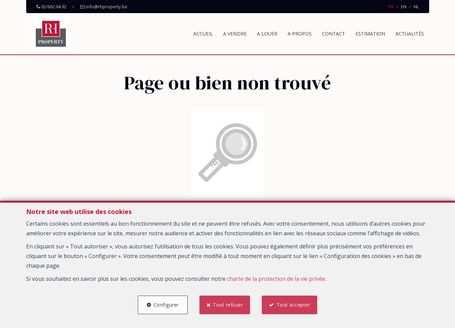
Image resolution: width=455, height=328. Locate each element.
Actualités (409, 33)
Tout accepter (293, 304)
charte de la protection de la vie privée (276, 279)
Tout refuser (228, 304)
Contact (333, 33)
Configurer (166, 304)
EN (403, 6)
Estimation (370, 33)
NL (416, 6)
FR (391, 6)
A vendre (235, 33)
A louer (267, 33)
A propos (300, 33)
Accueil (203, 33)
